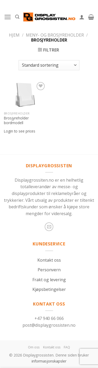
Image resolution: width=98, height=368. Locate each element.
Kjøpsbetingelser (49, 289)
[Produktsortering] (49, 65)
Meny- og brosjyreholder (55, 35)
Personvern (49, 270)
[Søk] (17, 17)
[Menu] (7, 17)
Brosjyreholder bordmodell (16, 120)
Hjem (14, 35)
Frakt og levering (49, 280)
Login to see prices (19, 131)
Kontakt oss (49, 260)
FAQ (67, 347)
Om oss (33, 347)
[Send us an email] (49, 226)
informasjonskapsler (49, 361)
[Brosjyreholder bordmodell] (25, 95)
